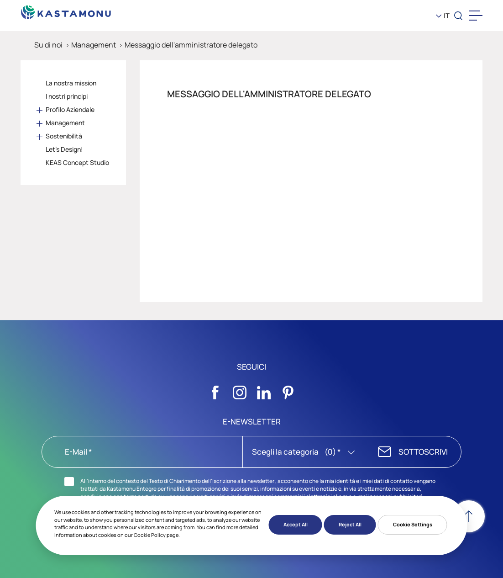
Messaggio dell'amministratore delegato (191, 45)
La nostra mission (71, 83)
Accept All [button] (295, 524)
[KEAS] (66, 10)
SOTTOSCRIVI (423, 451)
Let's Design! (64, 149)
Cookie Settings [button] (412, 524)
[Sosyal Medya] (215, 390)
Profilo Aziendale (70, 109)
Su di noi (48, 45)
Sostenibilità (64, 136)
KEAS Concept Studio (77, 162)
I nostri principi (67, 96)
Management (93, 45)
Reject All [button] (350, 524)
